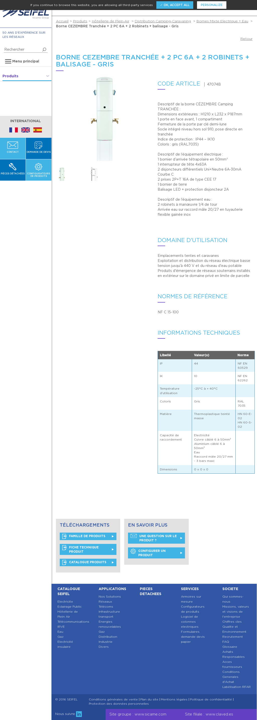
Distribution (108, 636)
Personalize (212, 5)
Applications (112, 589)
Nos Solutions (110, 596)
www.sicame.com (150, 714)
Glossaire (229, 647)
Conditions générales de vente (113, 699)
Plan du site (149, 699)
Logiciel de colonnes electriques (190, 621)
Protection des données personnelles (119, 703)
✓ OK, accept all (174, 5)
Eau (60, 631)
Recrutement (232, 636)
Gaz (60, 636)
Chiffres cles (232, 621)
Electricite (65, 601)
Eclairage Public (69, 606)
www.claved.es (219, 714)
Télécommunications (73, 621)
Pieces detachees (150, 591)
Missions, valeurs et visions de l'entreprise (235, 611)
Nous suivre (68, 714)
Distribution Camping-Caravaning (163, 21)
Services (190, 589)
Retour (246, 39)
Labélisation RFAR (236, 687)
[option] (72, 174)
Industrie (105, 641)
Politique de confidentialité (211, 699)
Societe (230, 589)
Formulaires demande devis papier (193, 636)
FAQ (225, 641)
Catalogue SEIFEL (68, 591)
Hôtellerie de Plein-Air (110, 21)
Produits (80, 21)
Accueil (62, 21)
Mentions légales (174, 699)
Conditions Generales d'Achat (231, 677)
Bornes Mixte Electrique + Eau (222, 21)
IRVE (61, 626)
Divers (104, 647)
